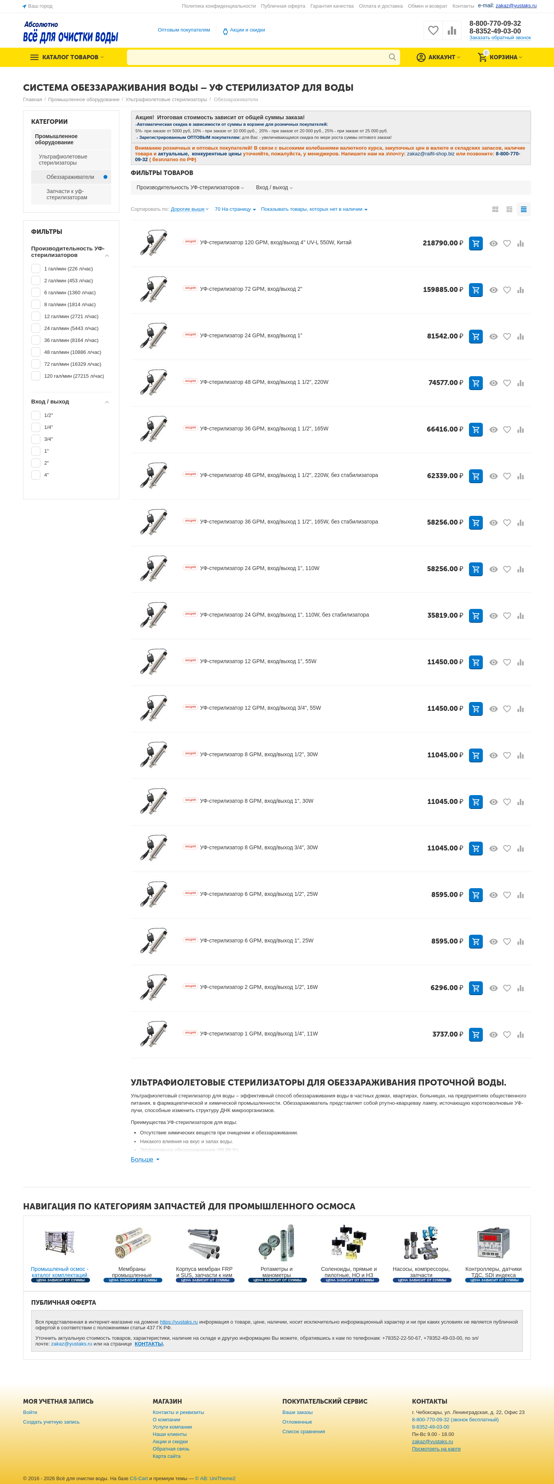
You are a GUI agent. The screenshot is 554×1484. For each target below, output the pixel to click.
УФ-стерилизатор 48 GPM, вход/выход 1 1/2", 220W (256, 382)
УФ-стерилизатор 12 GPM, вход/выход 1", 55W (249, 661)
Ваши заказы (297, 1412)
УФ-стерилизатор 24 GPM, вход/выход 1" (242, 335)
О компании (166, 1419)
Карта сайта (167, 1456)
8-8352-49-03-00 (495, 31)
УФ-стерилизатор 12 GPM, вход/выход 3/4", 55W (252, 708)
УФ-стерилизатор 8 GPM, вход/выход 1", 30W (248, 801)
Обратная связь (171, 1449)
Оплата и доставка (381, 6)
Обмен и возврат (427, 6)
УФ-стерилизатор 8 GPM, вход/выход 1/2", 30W (250, 754)
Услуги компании (172, 1427)
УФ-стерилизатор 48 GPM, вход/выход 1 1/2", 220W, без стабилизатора (280, 475)
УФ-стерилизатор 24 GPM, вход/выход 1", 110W (251, 568)
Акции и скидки (247, 30)
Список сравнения (303, 1431)
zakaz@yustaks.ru (71, 1344)
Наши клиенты (170, 1434)
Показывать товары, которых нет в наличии (314, 210)
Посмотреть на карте (436, 1449)
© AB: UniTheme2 (215, 1478)
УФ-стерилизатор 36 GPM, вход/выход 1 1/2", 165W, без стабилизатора (280, 522)
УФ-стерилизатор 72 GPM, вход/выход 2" (242, 289)
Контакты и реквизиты (178, 1412)
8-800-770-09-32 (495, 23)
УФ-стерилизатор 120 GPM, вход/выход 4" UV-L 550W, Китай (267, 242)
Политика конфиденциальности (219, 6)
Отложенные (297, 1422)
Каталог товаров (70, 57)
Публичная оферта (283, 6)
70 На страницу (235, 210)
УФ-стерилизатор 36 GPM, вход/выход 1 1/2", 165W (256, 428)
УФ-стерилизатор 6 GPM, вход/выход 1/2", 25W (250, 894)
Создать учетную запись (51, 1422)
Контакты (463, 6)
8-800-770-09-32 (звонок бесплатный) (455, 1419)
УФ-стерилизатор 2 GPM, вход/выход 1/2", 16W (250, 987)
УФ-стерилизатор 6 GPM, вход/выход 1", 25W (248, 940)
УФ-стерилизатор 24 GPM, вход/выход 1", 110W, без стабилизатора (276, 615)
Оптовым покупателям (184, 30)
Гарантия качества (332, 6)
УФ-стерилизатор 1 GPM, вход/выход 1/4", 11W (250, 1033)
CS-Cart (139, 1478)
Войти (30, 1412)
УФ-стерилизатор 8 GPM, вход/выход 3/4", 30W (250, 847)
